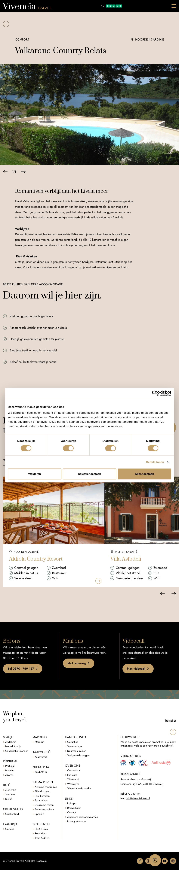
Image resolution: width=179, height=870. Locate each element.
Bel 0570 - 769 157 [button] (23, 668)
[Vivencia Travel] (26, 6)
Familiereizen (42, 796)
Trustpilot (170, 721)
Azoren (9, 775)
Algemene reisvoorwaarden (82, 817)
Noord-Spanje (13, 746)
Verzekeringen (75, 746)
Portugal (9, 766)
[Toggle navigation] (173, 6)
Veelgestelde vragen (78, 755)
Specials (39, 814)
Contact (71, 812)
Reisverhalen (74, 808)
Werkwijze (73, 784)
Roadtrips (40, 833)
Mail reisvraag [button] (78, 663)
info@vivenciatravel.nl (138, 798)
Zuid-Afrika (41, 772)
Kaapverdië (41, 757)
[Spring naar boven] (173, 732)
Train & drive (42, 838)
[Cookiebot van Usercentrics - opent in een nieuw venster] (154, 393)
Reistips (71, 803)
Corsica (9, 829)
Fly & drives (41, 829)
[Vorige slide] (5, 171)
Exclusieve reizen (44, 809)
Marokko (39, 742)
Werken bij (73, 779)
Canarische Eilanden (16, 751)
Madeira (9, 770)
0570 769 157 (132, 794)
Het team (72, 775)
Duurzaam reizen (76, 751)
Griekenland (12, 814)
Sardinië (10, 794)
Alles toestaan (144, 473)
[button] (6, 24)
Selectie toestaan (89, 473)
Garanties (72, 742)
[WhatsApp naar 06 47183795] (155, 860)
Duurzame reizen (44, 805)
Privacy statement (76, 821)
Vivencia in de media (79, 788)
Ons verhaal (73, 770)
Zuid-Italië (10, 790)
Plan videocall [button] (138, 668)
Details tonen (155, 462)
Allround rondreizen (46, 787)
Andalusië (10, 742)
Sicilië (8, 799)
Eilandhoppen (42, 791)
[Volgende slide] (23, 171)
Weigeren (34, 473)
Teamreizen (41, 800)
